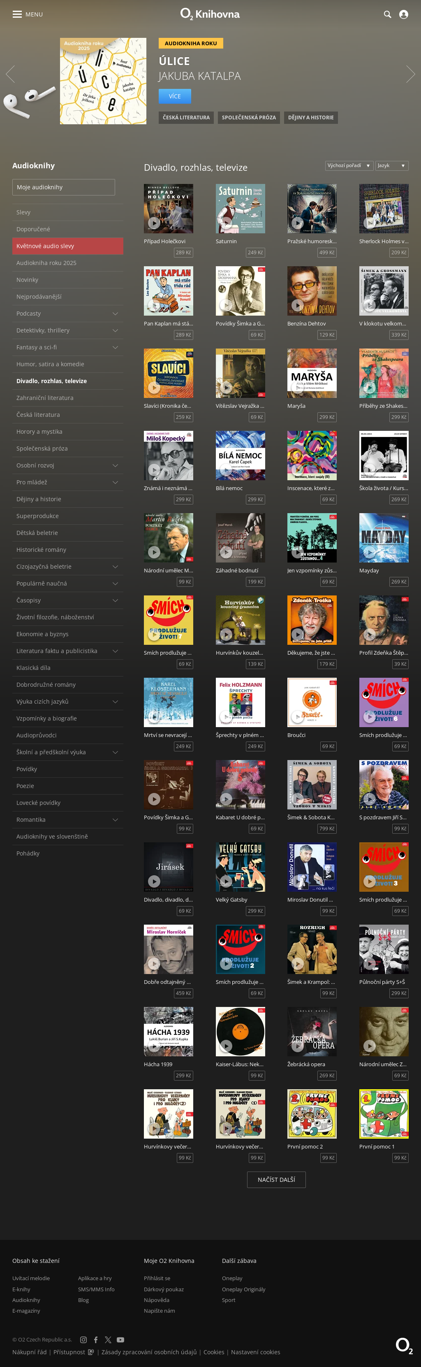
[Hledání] (387, 14)
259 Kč (183, 417)
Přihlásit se (157, 1278)
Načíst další (276, 1179)
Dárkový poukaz (164, 1289)
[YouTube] (120, 1340)
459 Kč (183, 993)
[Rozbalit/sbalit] (115, 313)
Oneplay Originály (244, 1289)
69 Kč (257, 334)
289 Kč (183, 252)
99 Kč (185, 581)
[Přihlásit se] (403, 14)
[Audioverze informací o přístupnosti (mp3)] (92, 1352)
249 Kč (255, 252)
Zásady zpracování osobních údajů (149, 1352)
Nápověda (156, 1300)
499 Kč (327, 252)
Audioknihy (26, 1300)
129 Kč (327, 334)
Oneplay (232, 1278)
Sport (229, 1300)
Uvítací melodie (31, 1278)
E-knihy (21, 1289)
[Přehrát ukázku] (154, 223)
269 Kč (399, 499)
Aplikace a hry (95, 1278)
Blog (83, 1300)
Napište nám (159, 1310)
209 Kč (399, 252)
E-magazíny (26, 1310)
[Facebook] (96, 1340)
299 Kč (327, 417)
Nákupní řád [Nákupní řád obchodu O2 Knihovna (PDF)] (29, 1352)
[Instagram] (83, 1340)
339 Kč (399, 334)
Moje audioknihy (39, 187)
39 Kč (400, 663)
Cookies (214, 1352)
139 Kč (255, 663)
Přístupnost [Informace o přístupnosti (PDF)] (69, 1352)
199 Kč (255, 581)
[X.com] (108, 1340)
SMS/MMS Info (96, 1289)
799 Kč (327, 828)
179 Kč (327, 663)
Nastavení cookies (255, 1352)
